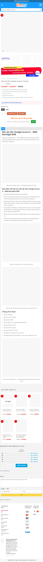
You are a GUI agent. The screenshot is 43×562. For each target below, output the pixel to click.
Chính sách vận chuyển (4, 526)
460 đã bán (20, 86)
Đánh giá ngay (21, 465)
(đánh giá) (8, 83)
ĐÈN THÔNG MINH (14, 78)
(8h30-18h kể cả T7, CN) (5, 515)
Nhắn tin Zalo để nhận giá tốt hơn (12, 103)
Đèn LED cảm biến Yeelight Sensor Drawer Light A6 (7, 436)
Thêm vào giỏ (12, 113)
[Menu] (2, 5)
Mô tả (3, 128)
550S (7, 109)
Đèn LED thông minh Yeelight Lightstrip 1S (7, 410)
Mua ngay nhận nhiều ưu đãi (21, 1)
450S (3, 109)
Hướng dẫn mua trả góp (5, 534)
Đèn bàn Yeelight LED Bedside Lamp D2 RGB (34, 410)
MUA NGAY (21, 113)
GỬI (33, 121)
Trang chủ (3, 78)
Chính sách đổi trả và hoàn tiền (4, 530)
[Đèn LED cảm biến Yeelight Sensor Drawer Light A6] (8, 425)
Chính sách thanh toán (4, 519)
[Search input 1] (20, 9)
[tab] (3, 128)
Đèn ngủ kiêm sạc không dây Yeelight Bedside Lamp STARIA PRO (21, 436)
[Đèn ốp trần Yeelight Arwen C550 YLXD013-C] (21, 400)
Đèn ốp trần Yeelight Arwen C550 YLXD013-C (21, 410)
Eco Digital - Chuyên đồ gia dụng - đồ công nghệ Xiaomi (25, 560)
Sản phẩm (7, 78)
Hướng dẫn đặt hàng (4, 523)
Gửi (21, 495)
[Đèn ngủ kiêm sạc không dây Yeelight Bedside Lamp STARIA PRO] (21, 425)
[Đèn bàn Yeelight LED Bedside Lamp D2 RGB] (35, 400)
